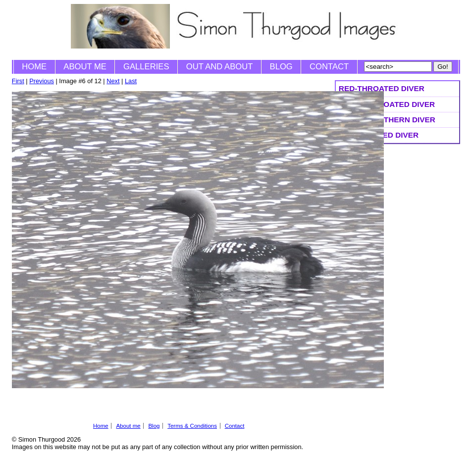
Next (112, 81)
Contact (329, 66)
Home (34, 66)
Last (131, 81)
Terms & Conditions (192, 426)
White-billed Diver (379, 135)
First (18, 81)
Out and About (219, 66)
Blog (281, 66)
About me (84, 66)
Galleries (146, 66)
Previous (41, 81)
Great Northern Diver (387, 119)
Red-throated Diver (381, 88)
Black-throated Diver (387, 104)
